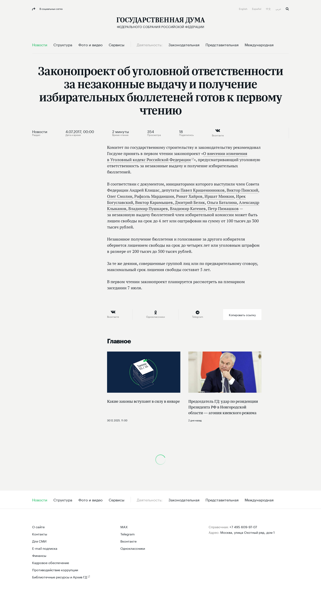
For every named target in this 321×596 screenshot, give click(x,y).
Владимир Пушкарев (148, 208)
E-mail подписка (44, 548)
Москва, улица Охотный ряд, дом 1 (247, 532)
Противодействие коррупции (55, 569)
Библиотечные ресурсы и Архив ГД (59, 576)
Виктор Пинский (242, 190)
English (243, 8)
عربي (279, 8)
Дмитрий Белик (190, 202)
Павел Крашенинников (203, 190)
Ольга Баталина (222, 202)
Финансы (39, 555)
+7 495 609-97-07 (243, 526)
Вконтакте (128, 540)
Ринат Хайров (189, 196)
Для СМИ (39, 540)
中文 (268, 8)
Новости (39, 131)
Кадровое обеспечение (50, 562)
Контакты (39, 533)
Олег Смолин (119, 196)
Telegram (127, 533)
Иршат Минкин (219, 196)
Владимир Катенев (188, 208)
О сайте (38, 526)
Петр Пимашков (223, 208)
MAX (124, 526)
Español (257, 8)
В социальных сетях (51, 8)
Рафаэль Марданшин (154, 196)
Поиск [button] (287, 8)
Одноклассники (132, 548)
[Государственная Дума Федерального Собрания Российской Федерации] (160, 22)
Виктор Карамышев (154, 202)
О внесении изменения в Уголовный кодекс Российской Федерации (177, 156)
